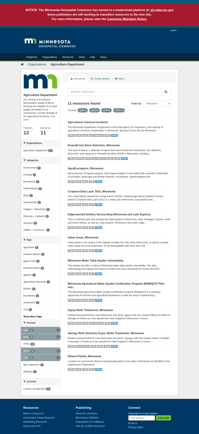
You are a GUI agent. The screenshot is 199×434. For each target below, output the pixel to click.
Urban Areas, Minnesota (83, 237)
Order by (136, 103)
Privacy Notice (135, 427)
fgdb (78, 135)
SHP (107, 135)
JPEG (71, 135)
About (103, 57)
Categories (31, 57)
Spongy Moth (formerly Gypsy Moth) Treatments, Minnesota (106, 333)
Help (92, 57)
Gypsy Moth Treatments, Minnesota (90, 310)
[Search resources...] (115, 92)
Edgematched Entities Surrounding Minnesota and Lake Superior (109, 214)
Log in (173, 30)
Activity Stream (100, 78)
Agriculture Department (67, 64)
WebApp (79, 158)
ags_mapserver (96, 135)
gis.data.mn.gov (162, 10)
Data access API (32, 426)
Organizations (49, 57)
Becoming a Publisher (87, 417)
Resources (68, 57)
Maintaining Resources (35, 421)
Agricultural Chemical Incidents (88, 122)
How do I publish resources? (90, 426)
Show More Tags (32, 316)
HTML (114, 135)
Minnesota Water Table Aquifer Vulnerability (95, 260)
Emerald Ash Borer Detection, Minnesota (94, 145)
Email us (132, 423)
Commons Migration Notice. (127, 19)
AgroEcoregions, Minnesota (85, 168)
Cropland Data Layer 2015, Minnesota (92, 191)
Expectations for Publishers (90, 421)
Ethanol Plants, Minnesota (84, 356)
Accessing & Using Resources (39, 417)
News (82, 57)
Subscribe (163, 418)
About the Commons (86, 413)
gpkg (85, 135)
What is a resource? (33, 413)
